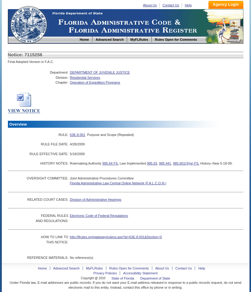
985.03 (152, 163)
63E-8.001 (77, 135)
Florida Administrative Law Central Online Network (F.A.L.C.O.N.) (118, 183)
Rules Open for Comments (129, 268)
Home (28, 23)
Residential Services (85, 77)
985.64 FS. (110, 163)
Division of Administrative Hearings (95, 199)
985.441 (165, 163)
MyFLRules (94, 268)
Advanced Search (66, 268)
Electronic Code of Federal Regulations (99, 215)
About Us (150, 5)
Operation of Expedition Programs (95, 82)
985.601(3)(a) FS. (186, 163)
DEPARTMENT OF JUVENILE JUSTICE (100, 72)
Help (188, 5)
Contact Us (171, 5)
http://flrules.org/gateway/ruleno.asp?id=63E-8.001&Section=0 (116, 237)
